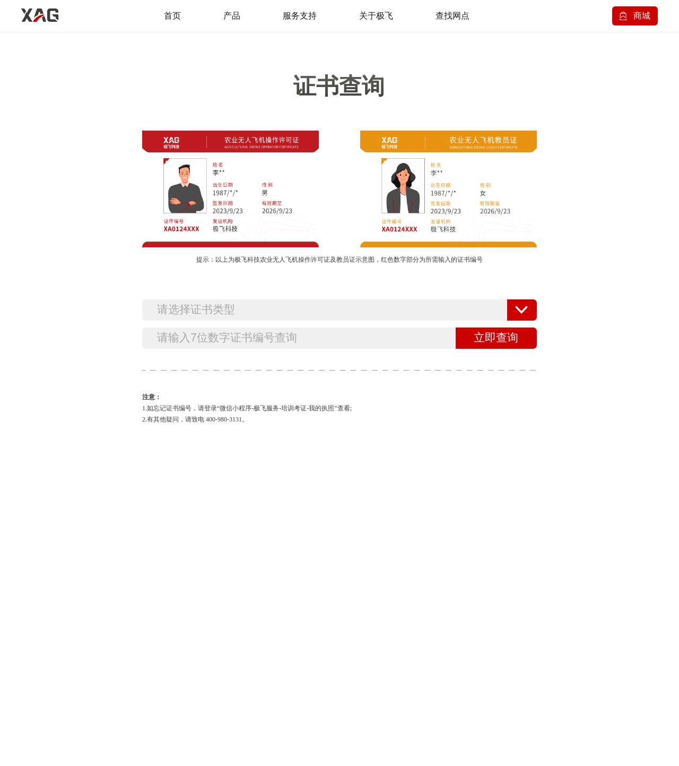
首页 (172, 15)
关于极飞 (376, 15)
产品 (231, 15)
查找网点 (452, 15)
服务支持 (300, 15)
